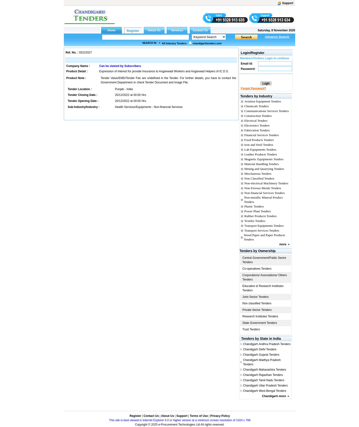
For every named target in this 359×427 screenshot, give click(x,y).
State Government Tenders (259, 323)
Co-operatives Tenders (257, 268)
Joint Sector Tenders (255, 297)
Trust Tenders (251, 329)
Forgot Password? (253, 88)
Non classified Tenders (257, 303)
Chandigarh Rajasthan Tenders (263, 375)
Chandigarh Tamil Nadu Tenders (263, 380)
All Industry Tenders (174, 43)
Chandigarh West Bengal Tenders (264, 391)
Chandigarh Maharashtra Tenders (264, 369)
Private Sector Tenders (257, 310)
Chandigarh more (274, 396)
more (282, 244)
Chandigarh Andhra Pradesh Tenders (267, 344)
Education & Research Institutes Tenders (263, 288)
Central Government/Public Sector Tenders (264, 260)
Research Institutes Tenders (260, 316)
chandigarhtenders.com (207, 43)
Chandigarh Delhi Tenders (260, 349)
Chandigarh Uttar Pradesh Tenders (265, 385)
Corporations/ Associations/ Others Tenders (264, 277)
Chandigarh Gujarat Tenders (261, 354)
